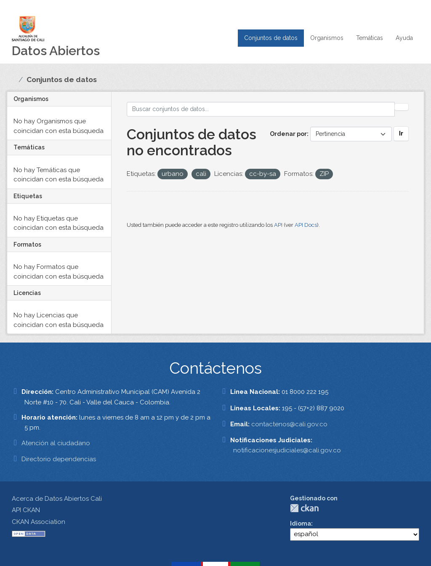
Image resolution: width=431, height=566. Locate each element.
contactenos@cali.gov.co (289, 424)
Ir (401, 133)
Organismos (326, 38)
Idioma (300, 523)
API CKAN (26, 510)
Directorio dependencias (58, 459)
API (278, 225)
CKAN (304, 508)
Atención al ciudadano (55, 443)
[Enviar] (401, 107)
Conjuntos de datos (271, 38)
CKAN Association (38, 522)
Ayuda (404, 38)
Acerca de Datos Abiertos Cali (57, 498)
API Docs (306, 225)
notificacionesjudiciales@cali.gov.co (287, 450)
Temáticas (369, 38)
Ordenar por (288, 133)
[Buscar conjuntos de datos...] (261, 109)
